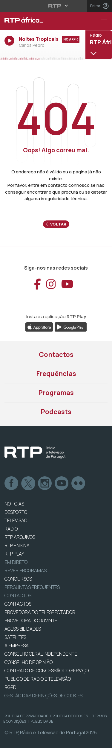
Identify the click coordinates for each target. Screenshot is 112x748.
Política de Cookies (70, 716)
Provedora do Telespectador (39, 612)
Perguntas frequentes (32, 587)
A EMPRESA (16, 645)
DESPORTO (15, 512)
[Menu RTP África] (106, 21)
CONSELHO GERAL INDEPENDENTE (40, 654)
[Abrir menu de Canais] (98, 45)
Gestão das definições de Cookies (43, 695)
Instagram (45, 483)
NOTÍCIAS (14, 503)
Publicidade (41, 721)
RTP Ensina (17, 545)
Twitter (28, 483)
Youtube (62, 483)
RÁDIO (11, 528)
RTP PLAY (14, 553)
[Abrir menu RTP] (56, 5)
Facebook (11, 483)
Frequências (56, 373)
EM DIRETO (15, 562)
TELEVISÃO (15, 520)
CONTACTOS (17, 604)
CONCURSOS (18, 579)
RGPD (10, 687)
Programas (56, 392)
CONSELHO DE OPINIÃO (28, 662)
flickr (78, 483)
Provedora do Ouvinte (30, 620)
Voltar (56, 224)
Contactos (56, 354)
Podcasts (56, 411)
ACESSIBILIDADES (22, 629)
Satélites (15, 637)
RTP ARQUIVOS (19, 537)
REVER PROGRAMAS (25, 570)
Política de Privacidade (26, 716)
